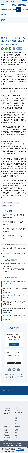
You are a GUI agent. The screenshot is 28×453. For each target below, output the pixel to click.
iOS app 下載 (17, 410)
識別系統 (6, 430)
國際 (18, 10)
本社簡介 (6, 429)
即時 (9, 10)
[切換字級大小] (14, 48)
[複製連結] (10, 48)
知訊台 (16, 437)
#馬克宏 (17, 202)
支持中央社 (21, 5)
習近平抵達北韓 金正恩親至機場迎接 (14, 281)
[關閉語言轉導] (27, 442)
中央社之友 (17, 438)
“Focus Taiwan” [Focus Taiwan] (18, 445)
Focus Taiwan (7, 410)
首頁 (2, 14)
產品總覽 (17, 429)
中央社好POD (18, 423)
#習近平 (10, 205)
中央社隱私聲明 (20, 449)
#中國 (3, 202)
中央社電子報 (17, 421)
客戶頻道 (17, 430)
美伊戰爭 (4, 10)
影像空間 (17, 432)
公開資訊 (6, 432)
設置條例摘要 (7, 434)
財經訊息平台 (17, 435)
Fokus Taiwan (7, 413)
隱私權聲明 (6, 438)
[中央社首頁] (14, 5)
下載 (24, 1)
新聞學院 (17, 420)
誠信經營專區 (7, 437)
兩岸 (22, 10)
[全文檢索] (26, 5)
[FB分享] (2, 48)
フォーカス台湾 (7, 412)
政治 (14, 10)
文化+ (16, 417)
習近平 (7, 278)
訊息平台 (17, 434)
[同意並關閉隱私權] (27, 448)
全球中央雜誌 (17, 415)
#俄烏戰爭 (9, 202)
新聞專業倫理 (7, 435)
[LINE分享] (6, 48)
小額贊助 (14, 344)
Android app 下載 (18, 412)
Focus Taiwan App (19, 413)
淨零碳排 (17, 418)
